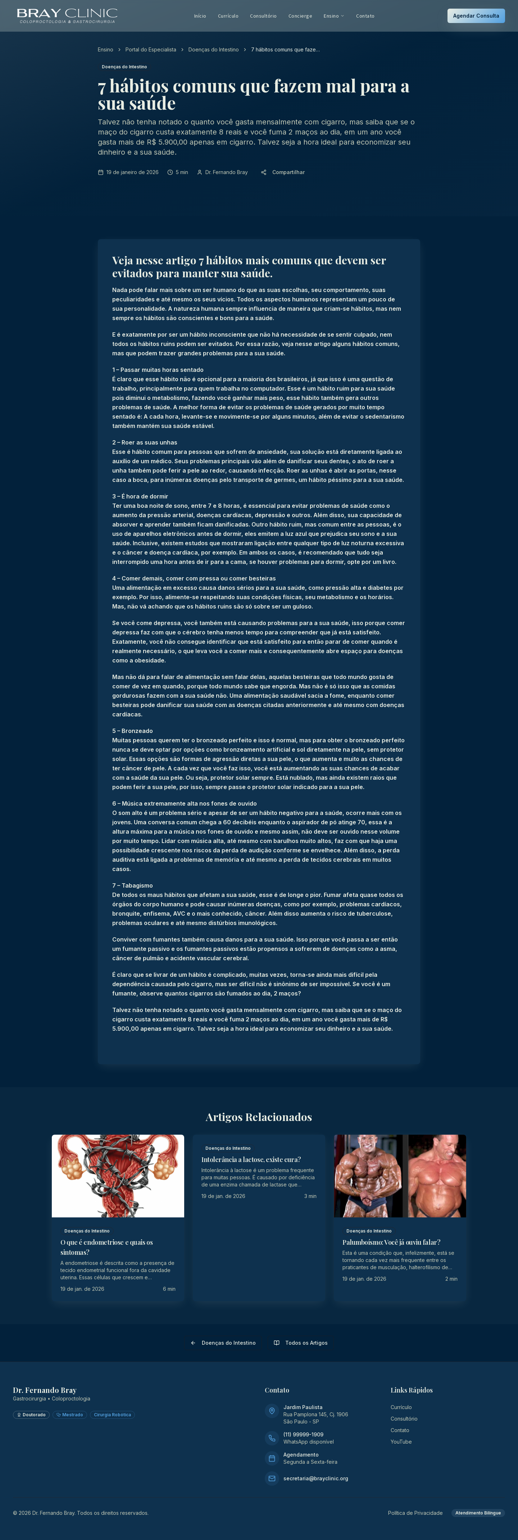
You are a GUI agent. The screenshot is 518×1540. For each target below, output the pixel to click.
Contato (365, 16)
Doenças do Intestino (213, 49)
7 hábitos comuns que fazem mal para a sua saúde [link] (285, 49)
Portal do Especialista (151, 49)
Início (200, 16)
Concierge (300, 16)
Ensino (334, 16)
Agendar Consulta (476, 16)
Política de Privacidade (415, 1513)
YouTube (401, 1442)
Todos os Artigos (301, 1343)
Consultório (263, 16)
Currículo (228, 16)
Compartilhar (283, 172)
